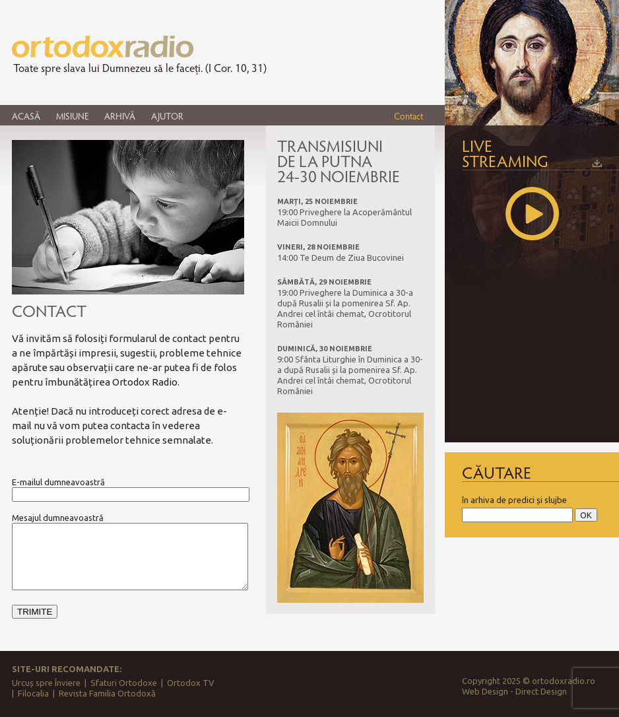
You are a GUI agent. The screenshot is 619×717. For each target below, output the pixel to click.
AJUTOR (167, 116)
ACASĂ (26, 116)
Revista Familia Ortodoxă (107, 693)
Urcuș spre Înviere (46, 682)
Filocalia (33, 693)
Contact (408, 116)
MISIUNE (72, 116)
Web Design (485, 691)
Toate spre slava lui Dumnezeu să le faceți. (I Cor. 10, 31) (140, 68)
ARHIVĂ (119, 116)
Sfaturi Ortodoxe (123, 682)
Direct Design (541, 691)
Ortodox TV (190, 682)
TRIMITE (34, 612)
